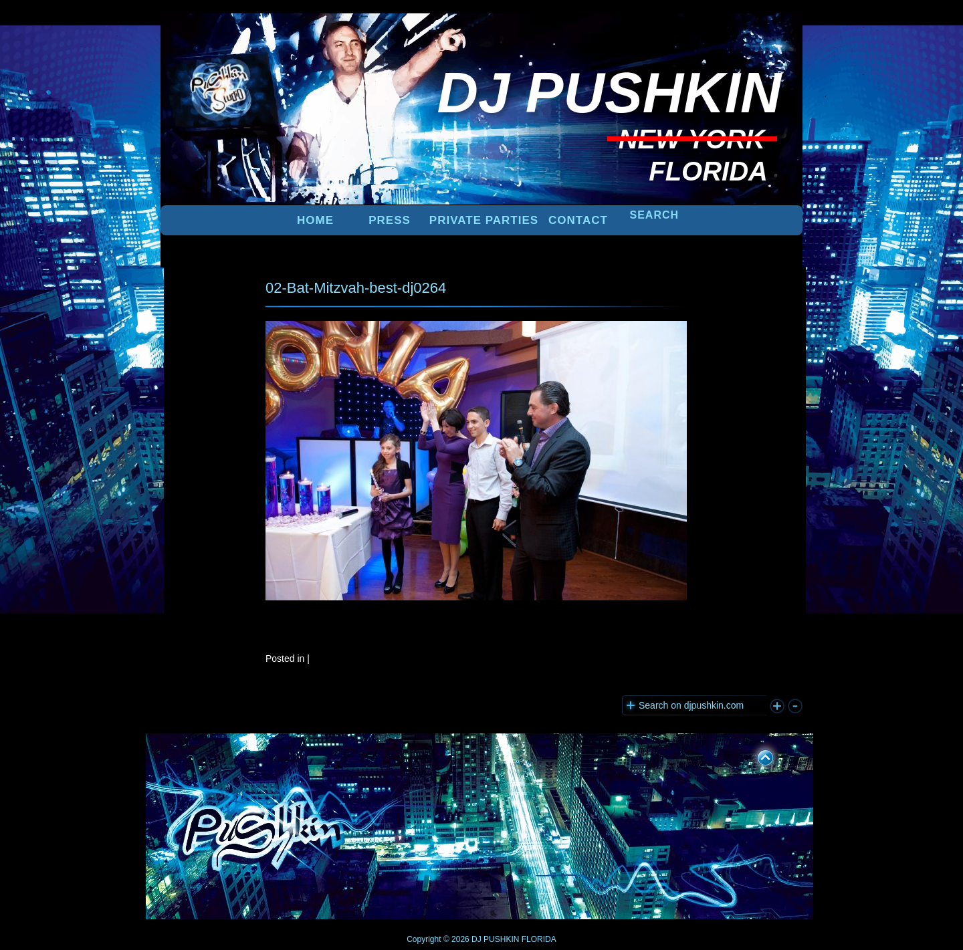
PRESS (389, 220)
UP (756, 755)
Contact (578, 220)
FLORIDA (539, 939)
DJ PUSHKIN (494, 939)
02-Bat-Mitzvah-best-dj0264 (355, 287)
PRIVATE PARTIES (483, 220)
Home (315, 220)
